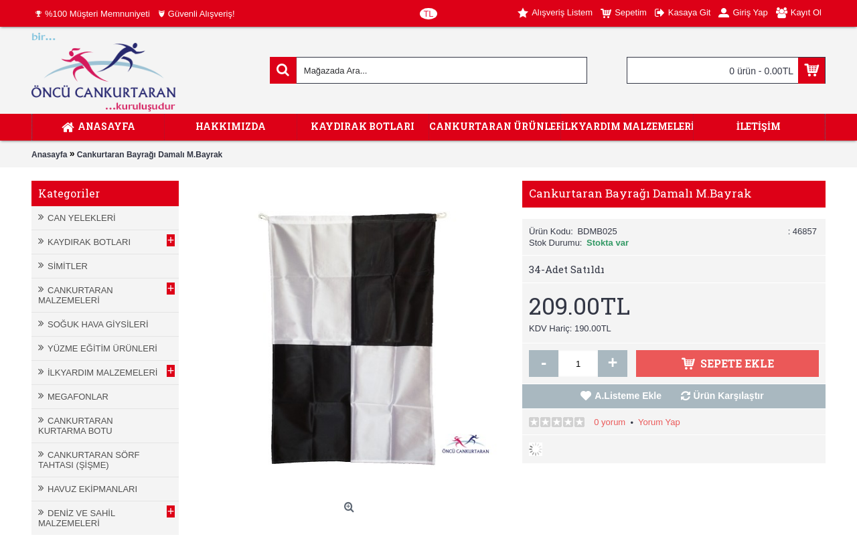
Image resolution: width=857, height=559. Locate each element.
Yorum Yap (659, 422)
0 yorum (609, 422)
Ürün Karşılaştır (729, 395)
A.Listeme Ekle (628, 395)
